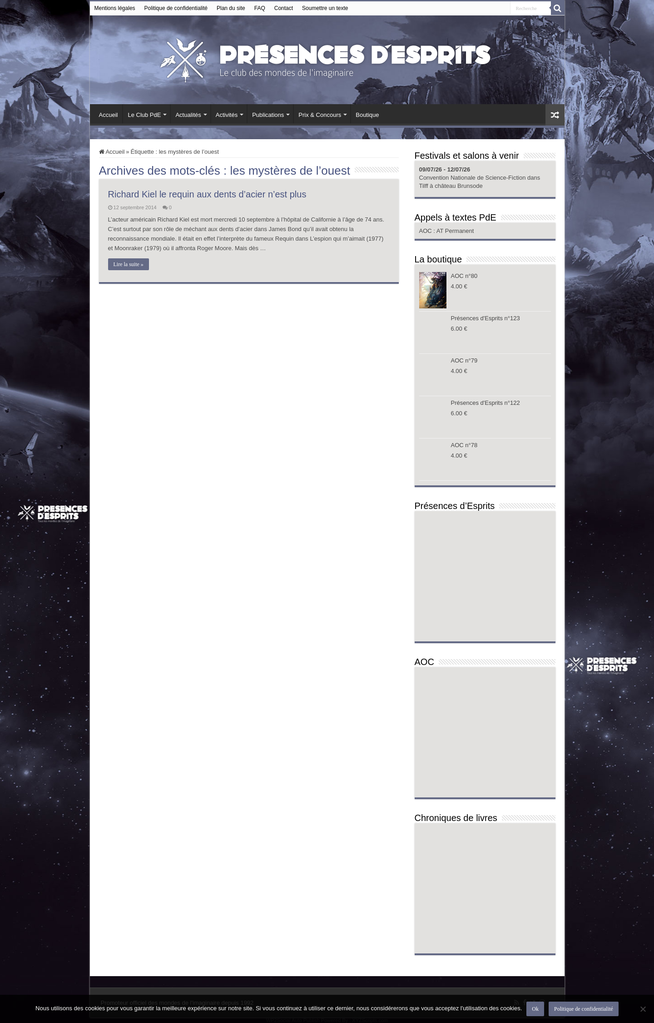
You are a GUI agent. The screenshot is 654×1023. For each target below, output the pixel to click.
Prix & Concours (319, 114)
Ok (535, 1009)
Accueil (108, 114)
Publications (268, 114)
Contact (283, 8)
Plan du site (231, 8)
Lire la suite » (129, 264)
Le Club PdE (144, 114)
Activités (227, 114)
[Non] (642, 1008)
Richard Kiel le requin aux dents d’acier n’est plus (207, 194)
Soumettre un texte (325, 8)
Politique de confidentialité (176, 8)
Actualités (188, 114)
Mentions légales (114, 8)
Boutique (367, 114)
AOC (426, 230)
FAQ (259, 8)
